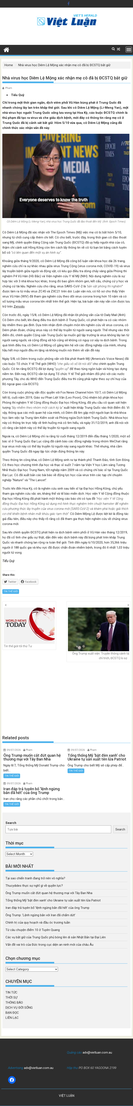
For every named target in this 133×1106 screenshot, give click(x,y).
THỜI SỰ (11, 997)
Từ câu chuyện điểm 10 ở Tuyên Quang (33, 930)
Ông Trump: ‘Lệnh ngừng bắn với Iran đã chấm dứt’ (40, 915)
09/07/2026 (14, 749)
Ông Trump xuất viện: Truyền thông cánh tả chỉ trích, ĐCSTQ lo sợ (98, 634)
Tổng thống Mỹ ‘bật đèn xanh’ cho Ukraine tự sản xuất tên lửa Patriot (53, 900)
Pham (8, 88)
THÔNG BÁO (14, 1002)
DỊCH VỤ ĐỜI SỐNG (19, 1008)
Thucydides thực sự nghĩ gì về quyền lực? (34, 886)
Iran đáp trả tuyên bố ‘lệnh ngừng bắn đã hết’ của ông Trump (47, 908)
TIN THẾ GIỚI (11, 591)
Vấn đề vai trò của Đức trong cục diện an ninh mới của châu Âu (49, 945)
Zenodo (19, 306)
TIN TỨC (11, 992)
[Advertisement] (66, 698)
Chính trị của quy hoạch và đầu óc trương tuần (38, 922)
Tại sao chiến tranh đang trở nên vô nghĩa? (35, 878)
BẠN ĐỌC (12, 1013)
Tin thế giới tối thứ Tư (29, 628)
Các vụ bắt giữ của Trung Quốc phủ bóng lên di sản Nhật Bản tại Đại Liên (56, 937)
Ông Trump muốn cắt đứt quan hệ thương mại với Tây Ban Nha (49, 893)
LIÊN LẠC (12, 1018)
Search (11, 823)
